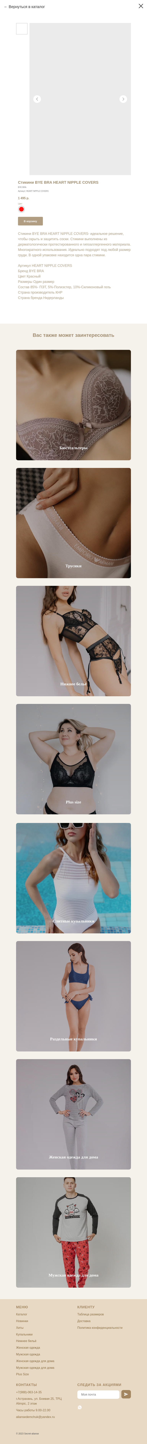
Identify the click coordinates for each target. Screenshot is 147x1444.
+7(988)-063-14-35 (29, 1392)
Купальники (24, 1334)
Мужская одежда (28, 1354)
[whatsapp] (79, 1407)
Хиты (19, 1327)
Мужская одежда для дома (74, 1275)
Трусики (73, 565)
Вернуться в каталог (27, 7)
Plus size (73, 802)
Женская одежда (28, 1347)
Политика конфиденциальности (99, 1327)
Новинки (22, 1321)
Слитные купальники (74, 921)
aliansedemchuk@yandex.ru (35, 1417)
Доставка (84, 1321)
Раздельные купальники (73, 1039)
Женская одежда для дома (73, 1157)
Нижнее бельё (73, 684)
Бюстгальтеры (73, 447)
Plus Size (22, 1374)
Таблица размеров (90, 1314)
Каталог (21, 1314)
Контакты (26, 1385)
